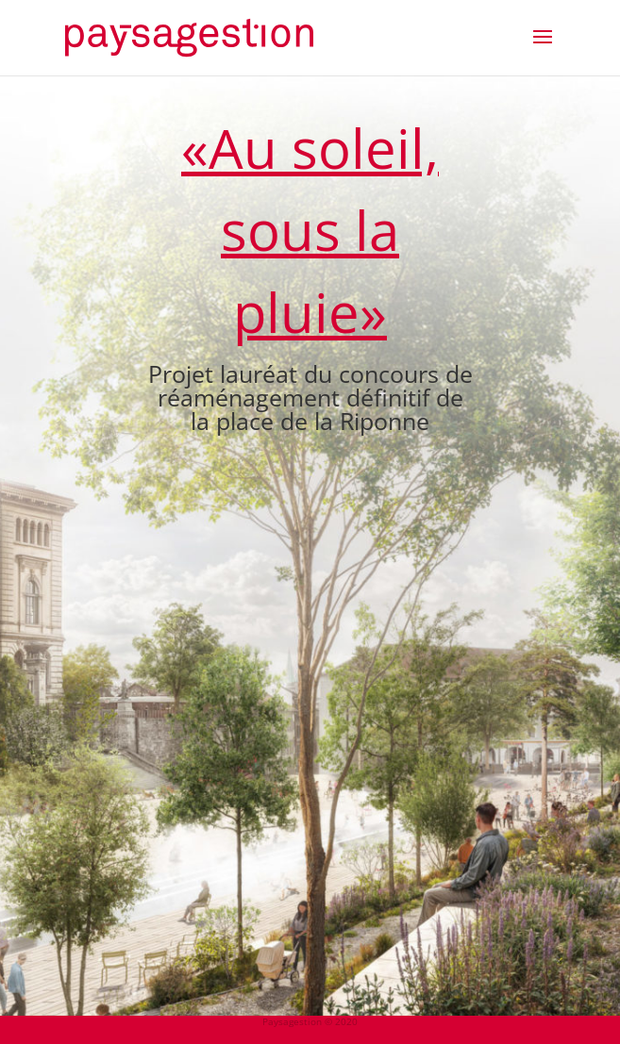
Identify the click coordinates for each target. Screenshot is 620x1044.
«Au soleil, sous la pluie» (310, 229)
